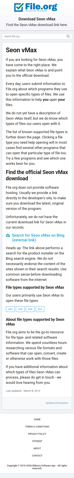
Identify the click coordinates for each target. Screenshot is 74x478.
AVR (20, 309)
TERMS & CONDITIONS (37, 426)
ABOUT (37, 448)
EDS (40, 309)
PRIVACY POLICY (37, 434)
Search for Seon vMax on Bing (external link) (38, 237)
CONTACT (37, 455)
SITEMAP (37, 441)
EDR (30, 309)
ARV (10, 309)
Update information (57, 402)
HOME (37, 419)
